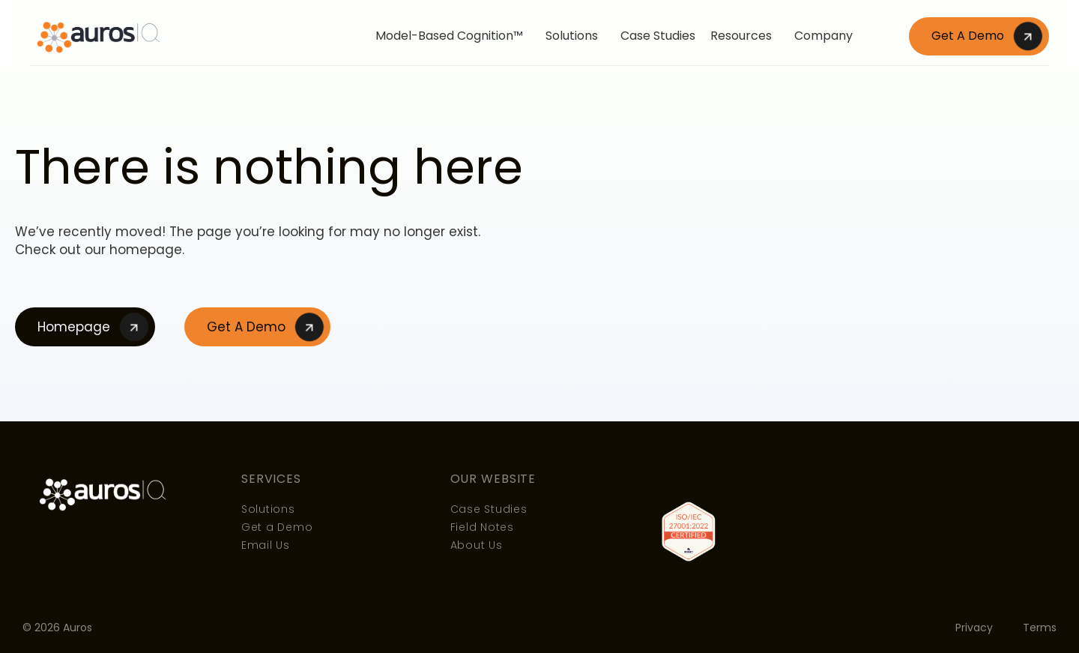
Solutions (575, 35)
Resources (744, 35)
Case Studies (657, 35)
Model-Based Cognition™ (453, 35)
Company (827, 35)
